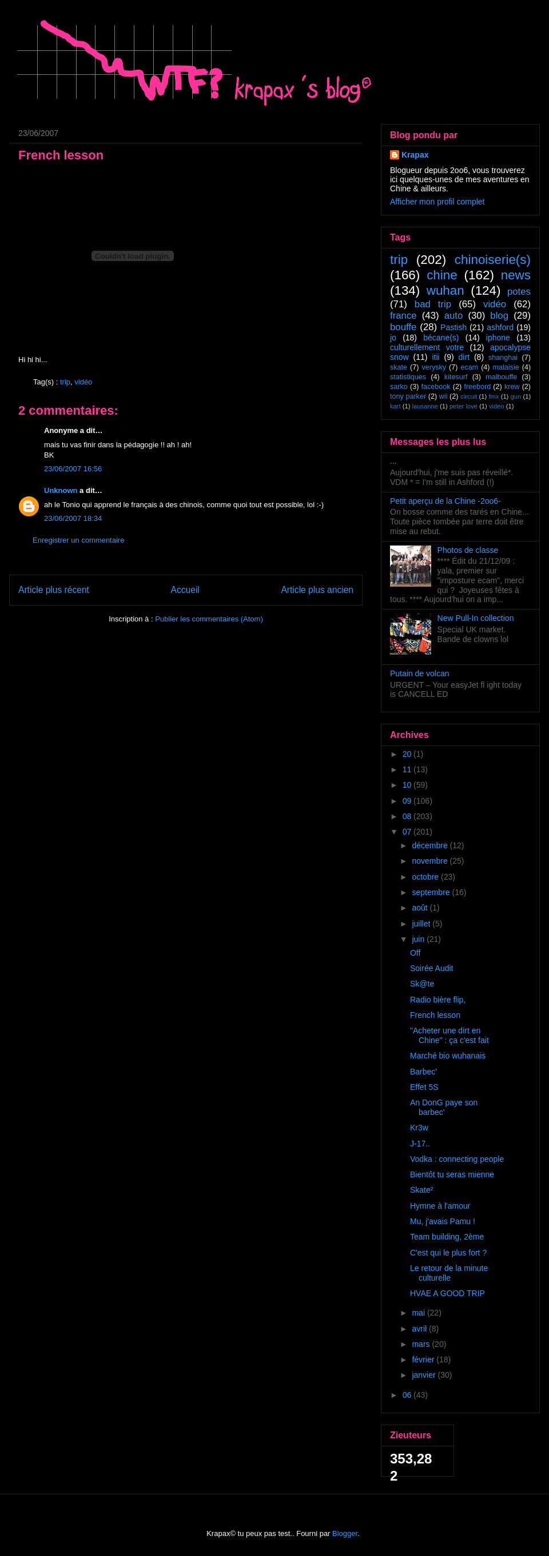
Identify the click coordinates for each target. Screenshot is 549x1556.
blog (499, 315)
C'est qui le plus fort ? (448, 1252)
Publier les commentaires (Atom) (209, 619)
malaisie (506, 367)
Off (415, 952)
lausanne (425, 406)
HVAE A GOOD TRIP (447, 1293)
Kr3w (419, 1127)
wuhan (445, 290)
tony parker (408, 396)
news (516, 275)
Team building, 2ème (447, 1236)
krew (512, 387)
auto (453, 315)
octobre (426, 876)
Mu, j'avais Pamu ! (442, 1221)
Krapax (414, 154)
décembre (430, 845)
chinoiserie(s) (493, 259)
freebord (477, 387)
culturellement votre (427, 347)
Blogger (344, 1533)
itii (435, 357)
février (424, 1359)
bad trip (433, 304)
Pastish (453, 327)
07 (408, 831)
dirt (464, 357)
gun (516, 396)
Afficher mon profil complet (437, 201)
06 (408, 1394)
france (403, 315)
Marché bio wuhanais (448, 1055)
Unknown (61, 490)
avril (420, 1328)
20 (408, 754)
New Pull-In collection (475, 618)
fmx (493, 396)
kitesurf (456, 377)
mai (419, 1312)
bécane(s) (441, 337)
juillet (422, 923)
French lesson (435, 1015)
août (420, 907)
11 (408, 769)
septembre (432, 892)
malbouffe (501, 377)
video (496, 406)
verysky (433, 367)
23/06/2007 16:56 (73, 468)
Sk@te (422, 983)
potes (519, 291)
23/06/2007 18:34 (73, 518)
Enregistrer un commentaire (78, 540)
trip (65, 382)
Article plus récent (53, 590)
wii (443, 396)
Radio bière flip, (438, 999)
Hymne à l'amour (440, 1205)
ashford (500, 327)
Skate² (421, 1189)
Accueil (185, 590)
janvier (424, 1374)
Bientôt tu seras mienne (452, 1174)
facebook (435, 387)
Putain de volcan (419, 673)
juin (419, 939)
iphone (498, 337)
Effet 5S (424, 1087)
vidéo (83, 382)
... (393, 461)
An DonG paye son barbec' (444, 1107)
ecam (469, 367)
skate (398, 367)
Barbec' (423, 1071)
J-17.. (420, 1143)
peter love (463, 406)
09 (408, 800)
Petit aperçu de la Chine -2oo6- (445, 501)
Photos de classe (468, 550)
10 (408, 784)
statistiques (408, 377)
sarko (399, 387)
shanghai (503, 358)
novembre (430, 860)
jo (393, 337)
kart (395, 406)
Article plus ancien (317, 590)
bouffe (403, 327)
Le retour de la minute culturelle (449, 1273)
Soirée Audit (431, 968)
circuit (468, 396)
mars (422, 1344)
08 (408, 816)
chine (442, 275)
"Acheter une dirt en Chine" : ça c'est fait (449, 1035)
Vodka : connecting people (457, 1159)
